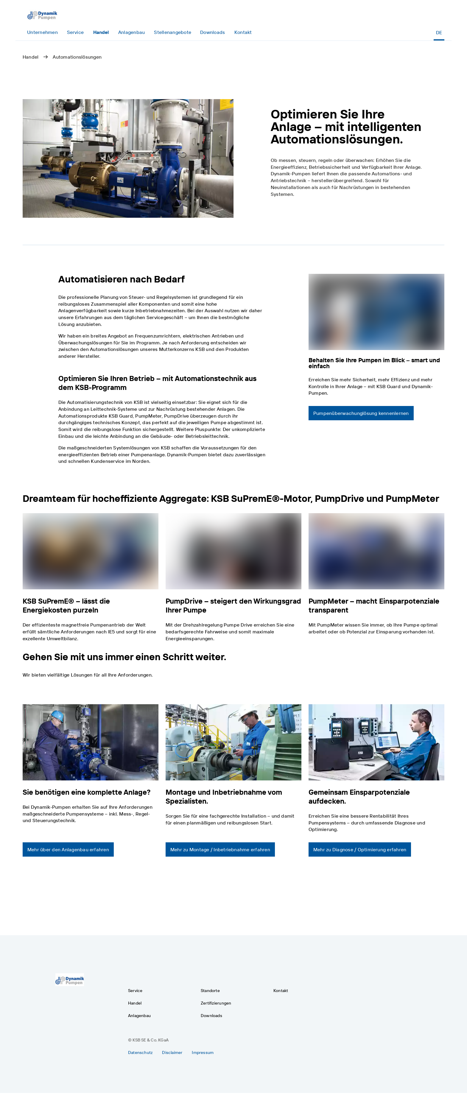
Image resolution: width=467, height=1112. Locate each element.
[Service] (75, 32)
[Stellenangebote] (172, 32)
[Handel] (101, 32)
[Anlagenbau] (131, 32)
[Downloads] (212, 32)
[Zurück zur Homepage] (42, 14)
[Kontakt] (243, 32)
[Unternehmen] (42, 32)
